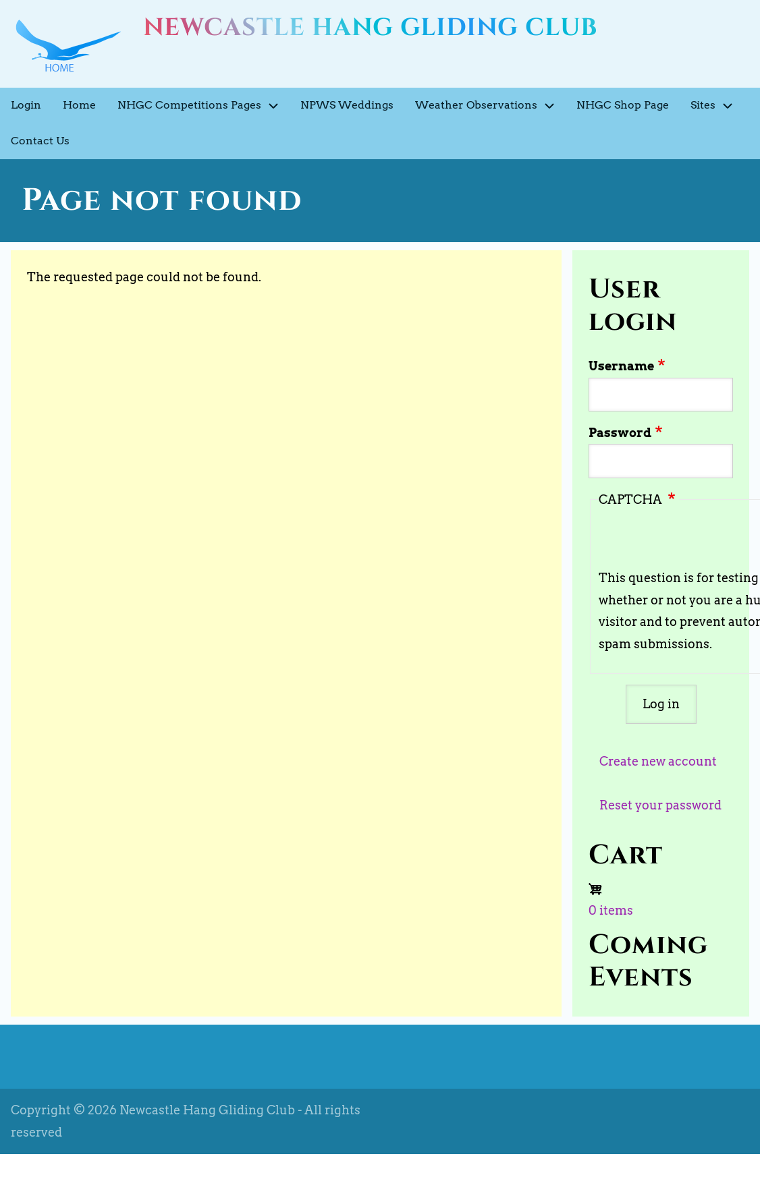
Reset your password (660, 805)
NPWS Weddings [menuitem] (346, 104)
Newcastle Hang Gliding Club (370, 27)
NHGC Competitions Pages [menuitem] (203, 105)
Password (620, 433)
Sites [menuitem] (717, 105)
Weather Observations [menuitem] (490, 105)
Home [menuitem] (79, 104)
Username (621, 366)
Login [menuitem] (26, 104)
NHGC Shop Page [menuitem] (622, 104)
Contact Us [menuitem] (40, 140)
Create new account (658, 761)
